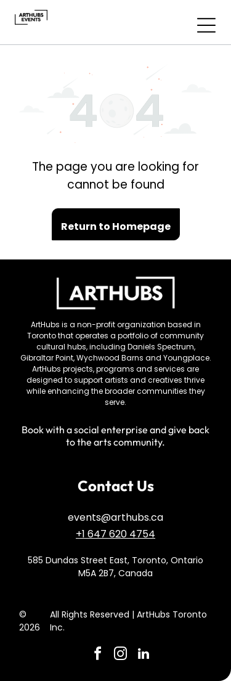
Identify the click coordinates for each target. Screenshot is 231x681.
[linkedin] (143, 655)
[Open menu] (206, 25)
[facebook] (98, 655)
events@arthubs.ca (115, 517)
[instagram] (121, 655)
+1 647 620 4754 (115, 534)
